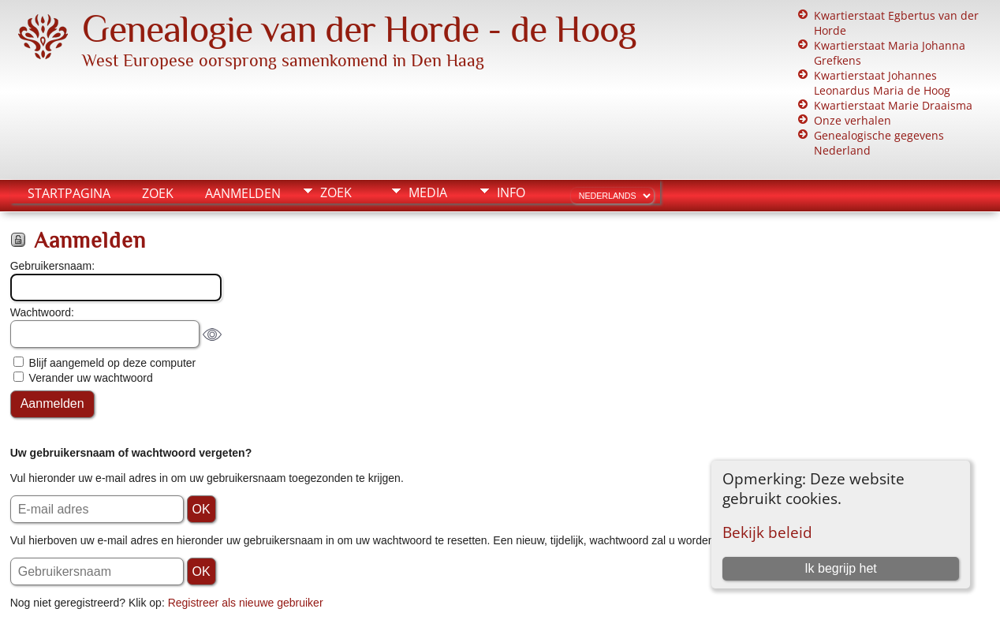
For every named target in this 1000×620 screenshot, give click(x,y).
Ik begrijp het (840, 568)
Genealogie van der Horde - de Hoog (359, 29)
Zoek (158, 193)
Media (428, 192)
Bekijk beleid (767, 532)
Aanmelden (243, 193)
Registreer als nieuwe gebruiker (245, 602)
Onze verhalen (852, 120)
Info (511, 192)
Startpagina (69, 193)
